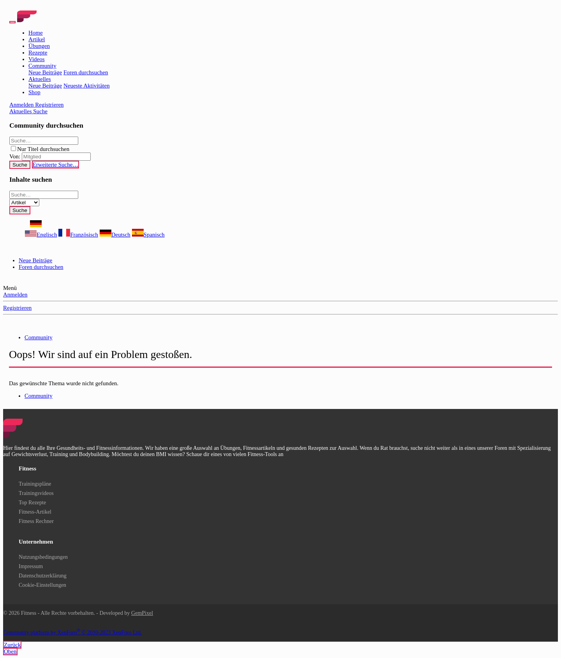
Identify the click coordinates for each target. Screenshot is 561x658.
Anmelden (15, 294)
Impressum (31, 566)
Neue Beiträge (45, 72)
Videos (36, 59)
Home (35, 33)
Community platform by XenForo (72, 632)
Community (42, 66)
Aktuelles (39, 79)
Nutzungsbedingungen (43, 557)
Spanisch (148, 235)
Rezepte (37, 52)
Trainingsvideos (36, 493)
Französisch (78, 235)
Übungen (39, 46)
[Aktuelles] (21, 111)
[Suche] (40, 111)
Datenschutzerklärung (43, 576)
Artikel (36, 39)
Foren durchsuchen (85, 72)
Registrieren (17, 308)
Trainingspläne (35, 484)
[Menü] (12, 22)
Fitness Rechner (36, 521)
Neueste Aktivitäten (86, 85)
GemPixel (142, 613)
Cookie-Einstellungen (42, 585)
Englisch (41, 235)
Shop (34, 92)
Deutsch (115, 235)
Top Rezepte (32, 502)
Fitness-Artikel (35, 512)
